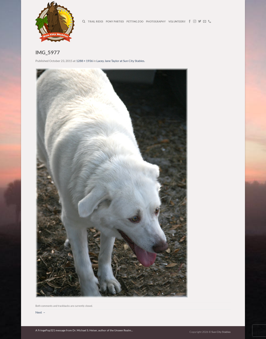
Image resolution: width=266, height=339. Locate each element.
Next (40, 312)
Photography (156, 21)
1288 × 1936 (84, 61)
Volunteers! (177, 21)
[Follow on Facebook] (189, 21)
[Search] (83, 21)
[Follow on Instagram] (194, 21)
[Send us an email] (204, 21)
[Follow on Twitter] (199, 21)
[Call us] (209, 21)
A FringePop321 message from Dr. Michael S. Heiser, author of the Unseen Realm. (83, 330)
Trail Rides (95, 21)
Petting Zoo (134, 21)
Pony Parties (115, 21)
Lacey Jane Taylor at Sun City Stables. (120, 61)
